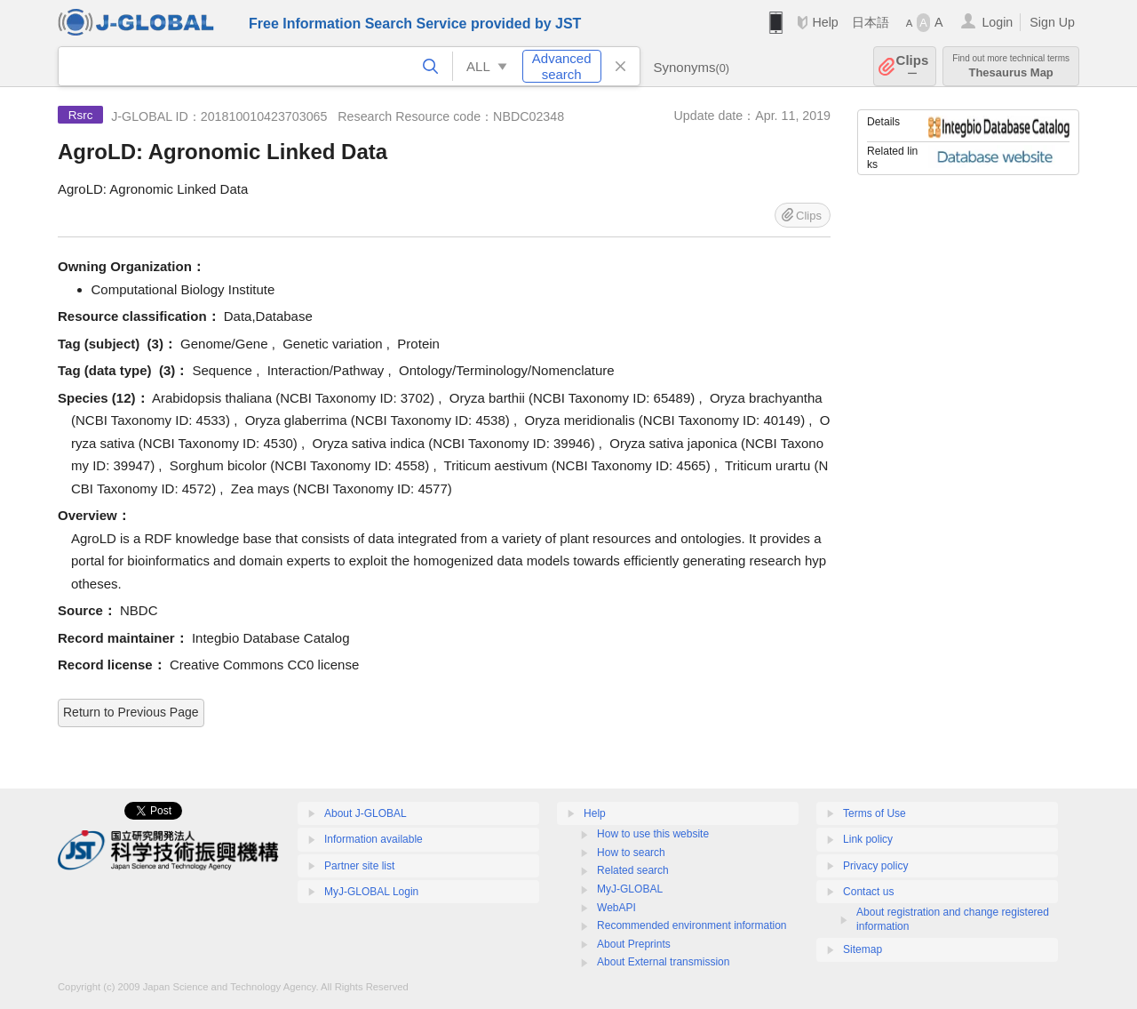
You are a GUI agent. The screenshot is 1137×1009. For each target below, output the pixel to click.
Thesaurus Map (1010, 66)
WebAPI (616, 907)
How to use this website (653, 834)
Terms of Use (874, 813)
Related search (633, 870)
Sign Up (1052, 22)
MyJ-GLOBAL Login (371, 891)
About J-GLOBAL (365, 813)
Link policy (868, 839)
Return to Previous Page (131, 712)
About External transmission (663, 962)
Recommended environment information (691, 925)
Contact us (868, 891)
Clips (912, 66)
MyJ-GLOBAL (630, 889)
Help (825, 22)
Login (997, 22)
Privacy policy (875, 866)
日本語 (870, 22)
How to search (631, 852)
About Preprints (634, 944)
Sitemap (862, 949)
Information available (373, 839)
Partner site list (359, 866)
